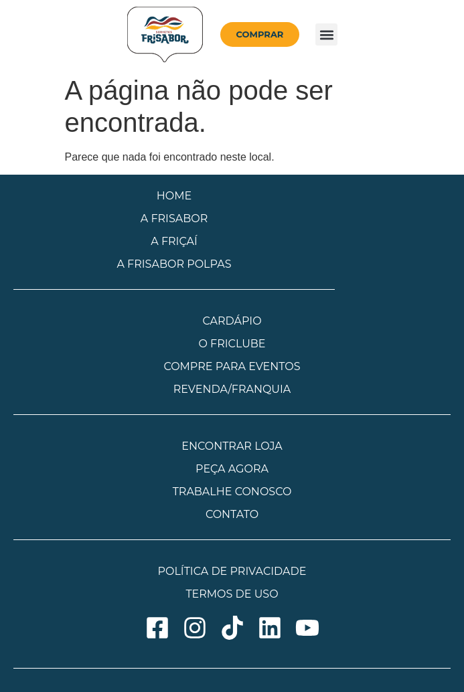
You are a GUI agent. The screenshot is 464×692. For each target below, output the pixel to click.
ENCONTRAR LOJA (232, 446)
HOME (174, 195)
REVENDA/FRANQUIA (232, 389)
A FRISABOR (174, 218)
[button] (326, 34)
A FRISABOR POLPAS (174, 264)
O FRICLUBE (231, 343)
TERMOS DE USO (231, 594)
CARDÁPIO (231, 321)
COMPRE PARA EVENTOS (231, 366)
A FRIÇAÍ (174, 241)
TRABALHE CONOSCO (232, 491)
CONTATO (232, 514)
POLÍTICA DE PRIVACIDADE (231, 571)
